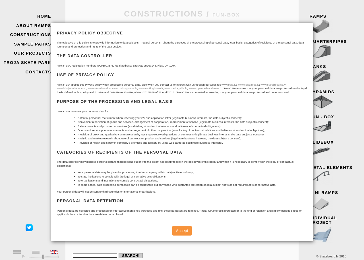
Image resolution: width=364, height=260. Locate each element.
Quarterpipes (335, 49)
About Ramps (33, 25)
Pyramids (335, 100)
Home (44, 16)
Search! (130, 255)
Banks (335, 74)
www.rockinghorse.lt (150, 88)
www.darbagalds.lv (175, 88)
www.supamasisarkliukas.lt (205, 88)
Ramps (335, 24)
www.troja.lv (229, 84)
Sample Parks (32, 44)
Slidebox (335, 150)
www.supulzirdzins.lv (273, 84)
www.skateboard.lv (99, 88)
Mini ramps (335, 200)
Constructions (30, 34)
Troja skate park (27, 62)
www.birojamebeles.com (71, 88)
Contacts (38, 72)
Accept (182, 230)
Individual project (335, 228)
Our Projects (32, 53)
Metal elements (335, 175)
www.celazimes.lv (248, 84)
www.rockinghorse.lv (124, 88)
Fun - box (335, 125)
